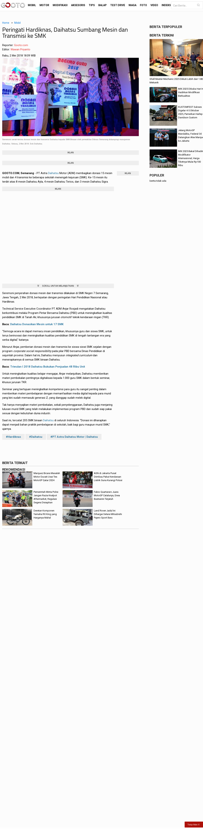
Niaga (132, 5)
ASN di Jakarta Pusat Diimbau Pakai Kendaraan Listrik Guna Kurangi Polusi (108, 477)
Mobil (32, 5)
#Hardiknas (13, 436)
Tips (92, 5)
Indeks (166, 5)
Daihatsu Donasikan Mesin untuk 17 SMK (36, 324)
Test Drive (117, 5)
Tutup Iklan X (193, 824)
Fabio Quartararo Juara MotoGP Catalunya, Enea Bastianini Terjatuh (107, 495)
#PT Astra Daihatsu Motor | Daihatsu (74, 436)
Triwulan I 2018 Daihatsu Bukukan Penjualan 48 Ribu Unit (47, 366)
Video (154, 5)
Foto (143, 5)
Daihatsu (53, 173)
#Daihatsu (35, 436)
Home (5, 22)
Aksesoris (78, 5)
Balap (102, 5)
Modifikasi (60, 5)
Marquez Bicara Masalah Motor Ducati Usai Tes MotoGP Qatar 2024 (47, 477)
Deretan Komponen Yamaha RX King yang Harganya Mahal (45, 514)
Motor (44, 5)
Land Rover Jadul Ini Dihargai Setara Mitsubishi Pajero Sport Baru (108, 514)
